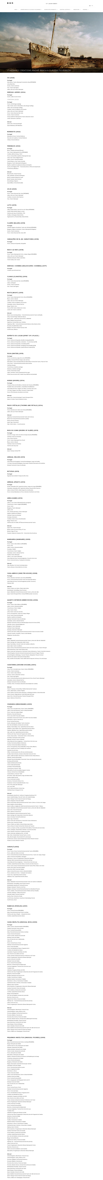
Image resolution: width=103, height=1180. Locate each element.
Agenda (85, 9)
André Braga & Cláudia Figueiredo (31, 9)
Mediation (76, 9)
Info (15, 9)
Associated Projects (50, 9)
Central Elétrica (65, 9)
